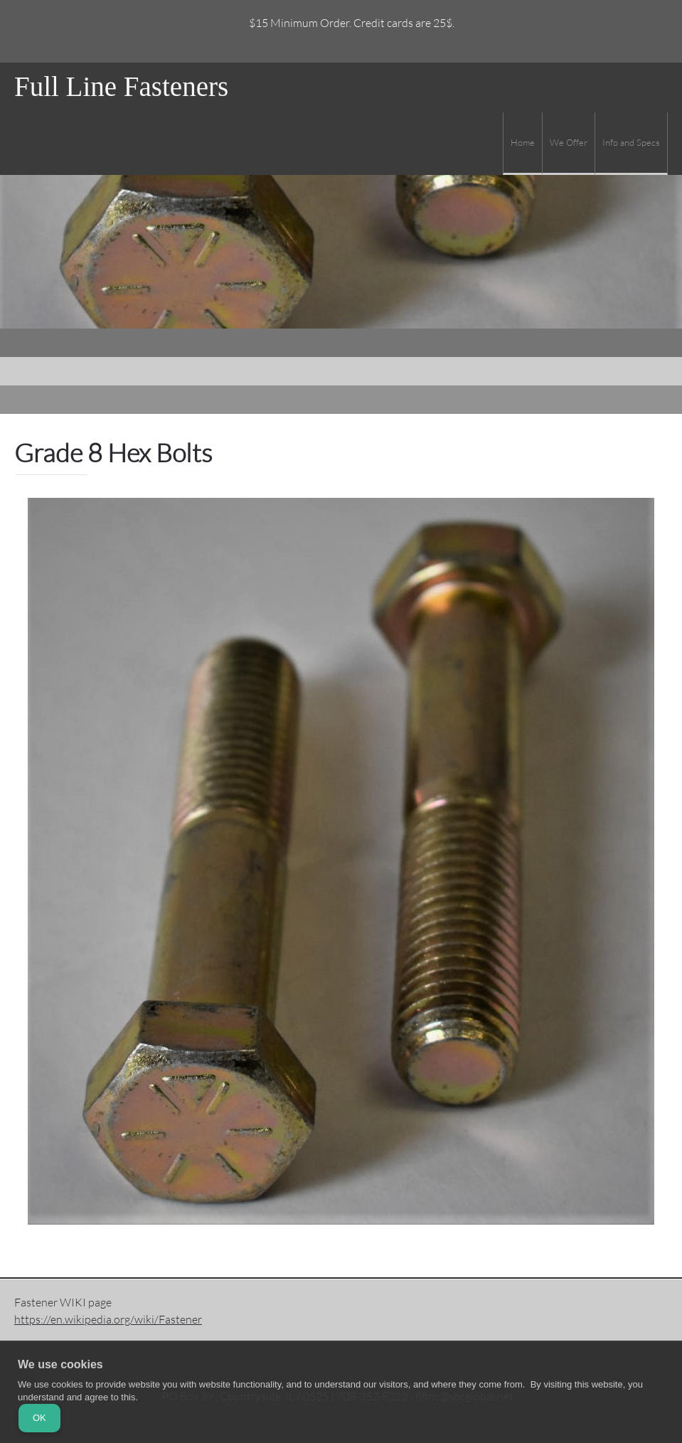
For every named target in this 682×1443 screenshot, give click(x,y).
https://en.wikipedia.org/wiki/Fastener (108, 1319)
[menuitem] (522, 143)
